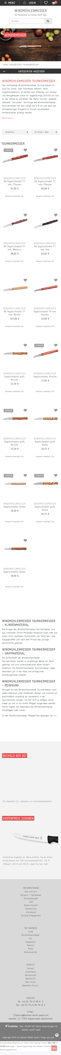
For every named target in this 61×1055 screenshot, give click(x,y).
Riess (30, 948)
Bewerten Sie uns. (30, 985)
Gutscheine (31, 971)
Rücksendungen (31, 898)
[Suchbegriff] (26, 21)
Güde (30, 931)
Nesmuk (30, 945)
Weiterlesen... (8, 118)
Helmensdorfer (30, 952)
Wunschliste (30, 975)
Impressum (31, 912)
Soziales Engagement (31, 915)
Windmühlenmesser (31, 935)
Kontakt (30, 968)
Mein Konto (30, 982)
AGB (31, 901)
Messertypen (16, 65)
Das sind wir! (31, 891)
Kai (30, 938)
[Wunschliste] (46, 3)
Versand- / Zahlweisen (30, 895)
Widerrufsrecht (31, 905)
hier (55, 715)
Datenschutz (30, 908)
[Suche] (48, 21)
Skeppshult (30, 941)
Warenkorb (31, 978)
